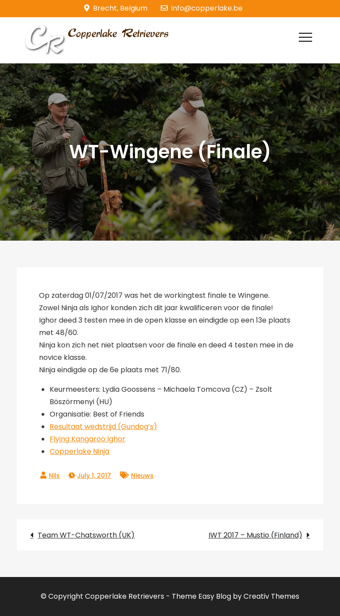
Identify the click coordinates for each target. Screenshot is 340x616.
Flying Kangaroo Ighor (87, 439)
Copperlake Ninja (79, 451)
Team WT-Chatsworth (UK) (86, 535)
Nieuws (142, 475)
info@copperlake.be (202, 8)
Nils (54, 475)
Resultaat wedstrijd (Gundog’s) (103, 426)
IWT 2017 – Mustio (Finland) (255, 535)
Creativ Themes (271, 596)
